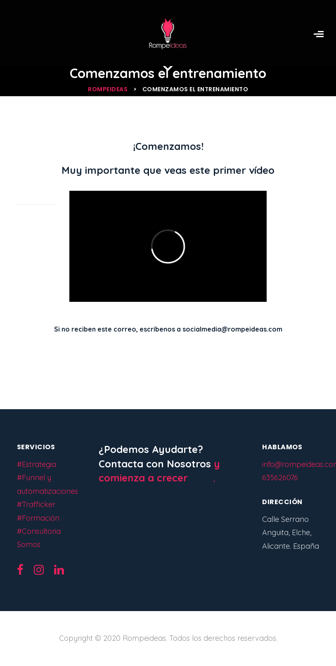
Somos (28, 544)
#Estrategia (36, 464)
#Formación (38, 518)
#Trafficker (36, 504)
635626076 (280, 477)
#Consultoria (39, 531)
